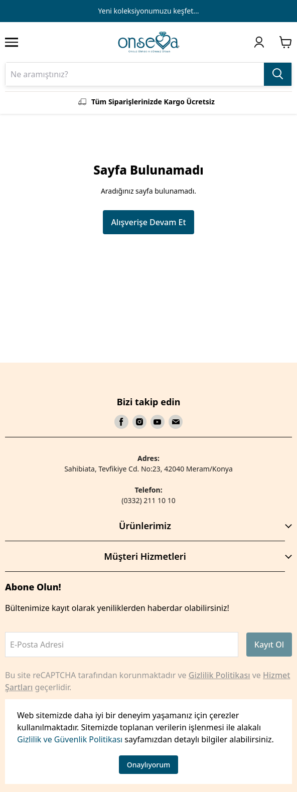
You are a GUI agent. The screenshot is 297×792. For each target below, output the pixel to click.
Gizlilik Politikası (219, 675)
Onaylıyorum (149, 764)
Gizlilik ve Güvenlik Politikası (69, 739)
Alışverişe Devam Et (148, 222)
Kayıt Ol (269, 644)
